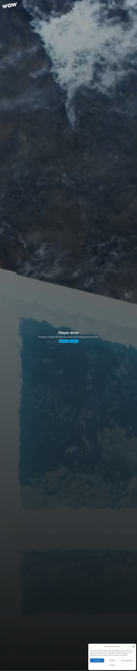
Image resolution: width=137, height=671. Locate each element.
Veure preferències (127, 660)
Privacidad (112, 665)
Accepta (97, 660)
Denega (112, 660)
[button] (133, 646)
